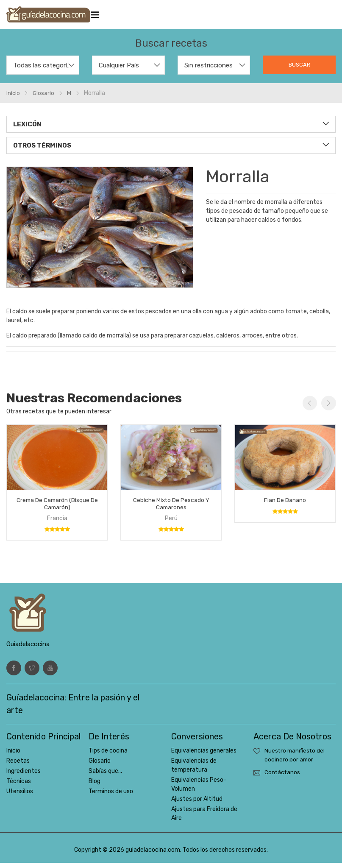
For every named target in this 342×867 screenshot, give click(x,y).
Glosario (100, 765)
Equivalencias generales (203, 754)
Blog (94, 785)
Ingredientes (23, 775)
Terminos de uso (111, 795)
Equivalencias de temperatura (194, 769)
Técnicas (18, 785)
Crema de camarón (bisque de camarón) (57, 507)
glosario (44, 97)
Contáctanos (282, 777)
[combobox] (42, 69)
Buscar (299, 69)
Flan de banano (285, 503)
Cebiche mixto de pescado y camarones (171, 507)
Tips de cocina (108, 754)
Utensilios (19, 795)
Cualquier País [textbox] (119, 69)
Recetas (18, 765)
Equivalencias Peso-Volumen (198, 789)
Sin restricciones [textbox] (208, 69)
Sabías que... (105, 775)
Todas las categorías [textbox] (42, 69)
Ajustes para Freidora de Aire (204, 818)
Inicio (13, 97)
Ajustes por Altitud (196, 803)
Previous (309, 407)
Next (328, 407)
